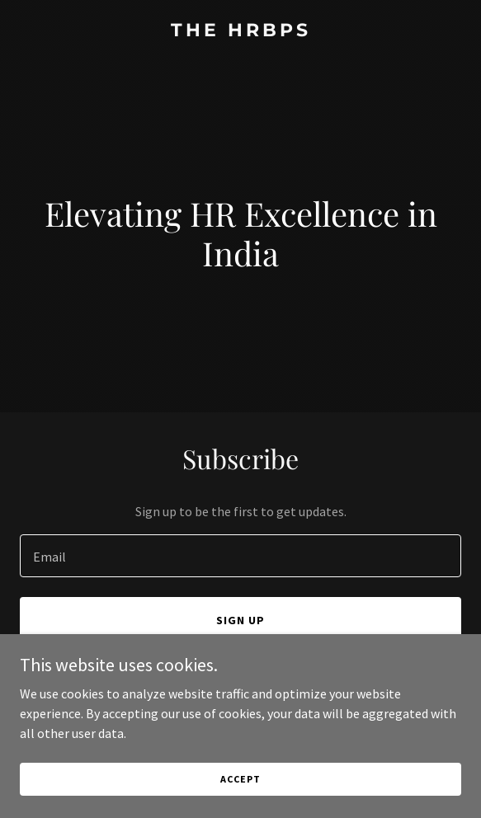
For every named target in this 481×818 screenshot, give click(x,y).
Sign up (240, 620)
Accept (240, 790)
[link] (240, 31)
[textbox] (240, 555)
